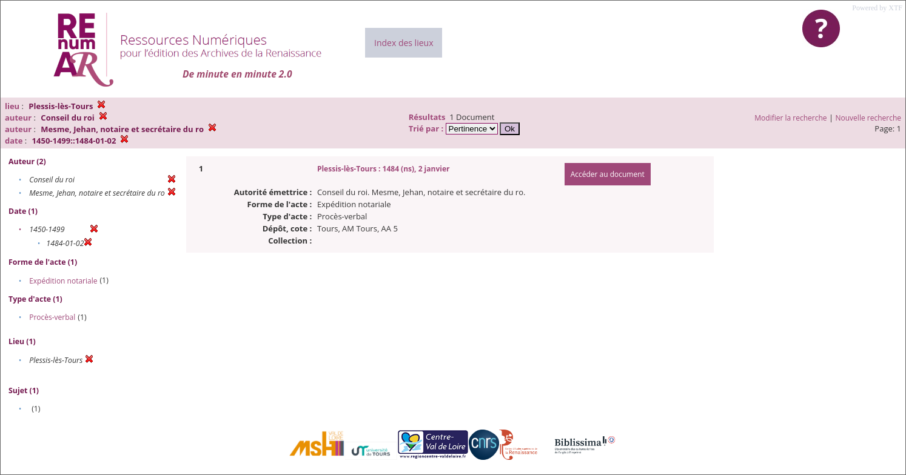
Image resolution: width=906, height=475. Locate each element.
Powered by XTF (877, 8)
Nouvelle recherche (869, 118)
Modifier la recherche (790, 118)
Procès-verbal (52, 317)
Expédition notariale (63, 281)
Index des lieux (403, 42)
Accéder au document (608, 174)
